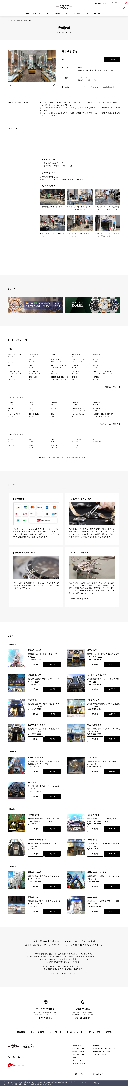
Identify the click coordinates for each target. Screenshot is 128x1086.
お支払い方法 (76, 1045)
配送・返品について (78, 1048)
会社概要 (96, 1045)
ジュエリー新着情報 (37, 1032)
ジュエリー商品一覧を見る (109, 424)
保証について (76, 1057)
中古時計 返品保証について (81, 1051)
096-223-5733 (83, 78)
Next (54, 84)
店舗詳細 (36, 664)
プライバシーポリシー (78, 1082)
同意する (96, 1083)
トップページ (11, 20)
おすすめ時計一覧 (55, 1032)
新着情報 (108, 1032)
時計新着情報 (21, 1032)
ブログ (87, 14)
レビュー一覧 (76, 1060)
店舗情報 (19, 20)
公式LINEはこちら (45, 1018)
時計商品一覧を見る (112, 387)
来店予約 (112, 60)
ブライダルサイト (98, 1074)
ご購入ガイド (97, 14)
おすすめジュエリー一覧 (74, 1032)
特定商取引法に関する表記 (101, 1051)
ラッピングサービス (78, 1063)
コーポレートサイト (78, 1074)
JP (105, 3)
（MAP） (32, 657)
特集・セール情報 (94, 1032)
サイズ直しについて (78, 1054)
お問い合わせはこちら (83, 1018)
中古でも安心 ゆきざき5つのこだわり (105, 1048)
